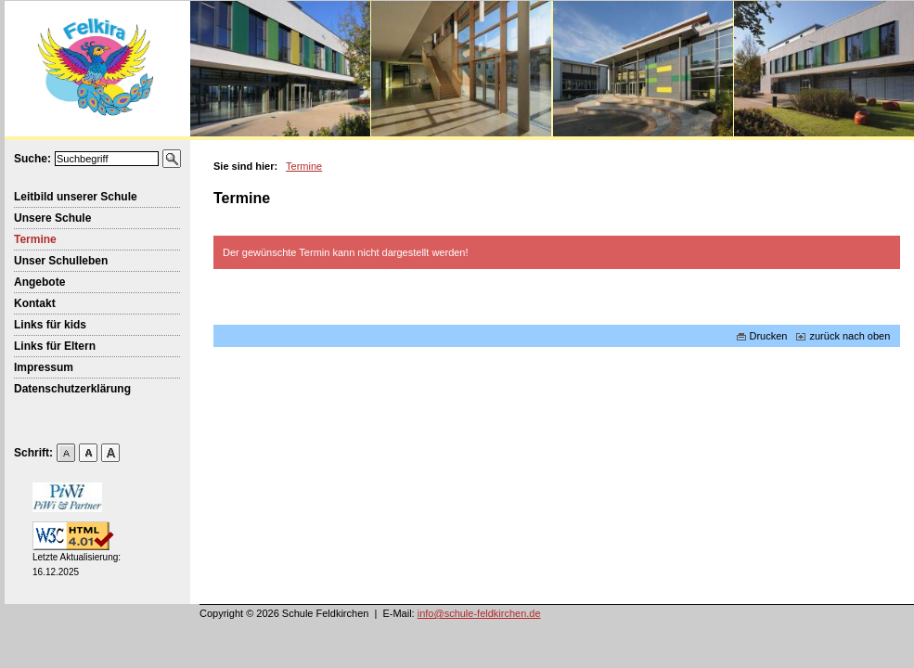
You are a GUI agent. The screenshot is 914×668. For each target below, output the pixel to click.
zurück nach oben (843, 335)
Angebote (39, 282)
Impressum (43, 367)
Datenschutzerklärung (72, 388)
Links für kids (50, 324)
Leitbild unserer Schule (75, 196)
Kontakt (35, 303)
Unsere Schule (52, 218)
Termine (35, 239)
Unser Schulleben (61, 260)
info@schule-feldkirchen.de (479, 613)
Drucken (762, 335)
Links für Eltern (55, 346)
